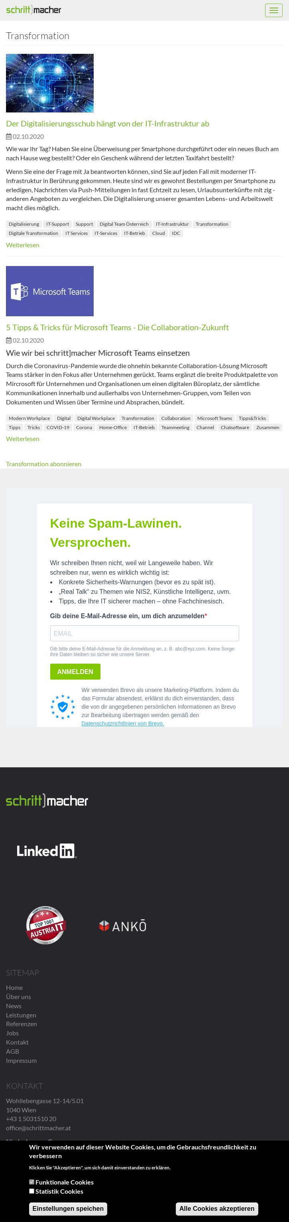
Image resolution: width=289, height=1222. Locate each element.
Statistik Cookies (59, 1191)
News (14, 1005)
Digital (64, 418)
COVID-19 (58, 427)
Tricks (34, 427)
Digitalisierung (24, 224)
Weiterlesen (22, 244)
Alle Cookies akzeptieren (217, 1208)
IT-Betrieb (134, 233)
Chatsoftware (235, 427)
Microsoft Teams (214, 418)
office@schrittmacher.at (38, 1127)
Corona (84, 427)
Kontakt (17, 1042)
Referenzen (21, 1023)
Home (14, 987)
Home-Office (113, 427)
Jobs (12, 1033)
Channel (205, 427)
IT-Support (57, 224)
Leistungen (21, 1015)
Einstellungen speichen (68, 1208)
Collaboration (176, 418)
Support (84, 224)
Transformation (212, 224)
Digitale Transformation (33, 233)
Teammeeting (175, 427)
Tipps (14, 427)
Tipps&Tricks (252, 418)
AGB (12, 1051)
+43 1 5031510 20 (31, 1118)
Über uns (18, 996)
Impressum (21, 1060)
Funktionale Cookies (64, 1182)
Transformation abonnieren (43, 463)
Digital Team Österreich (124, 224)
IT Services (76, 233)
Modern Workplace (29, 418)
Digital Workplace (96, 418)
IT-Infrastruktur (172, 224)
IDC (176, 233)
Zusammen (267, 427)
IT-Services (105, 233)
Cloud (158, 233)
